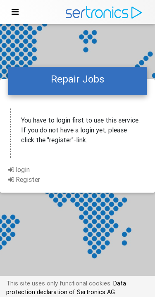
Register (24, 179)
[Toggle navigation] (15, 12)
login (19, 169)
